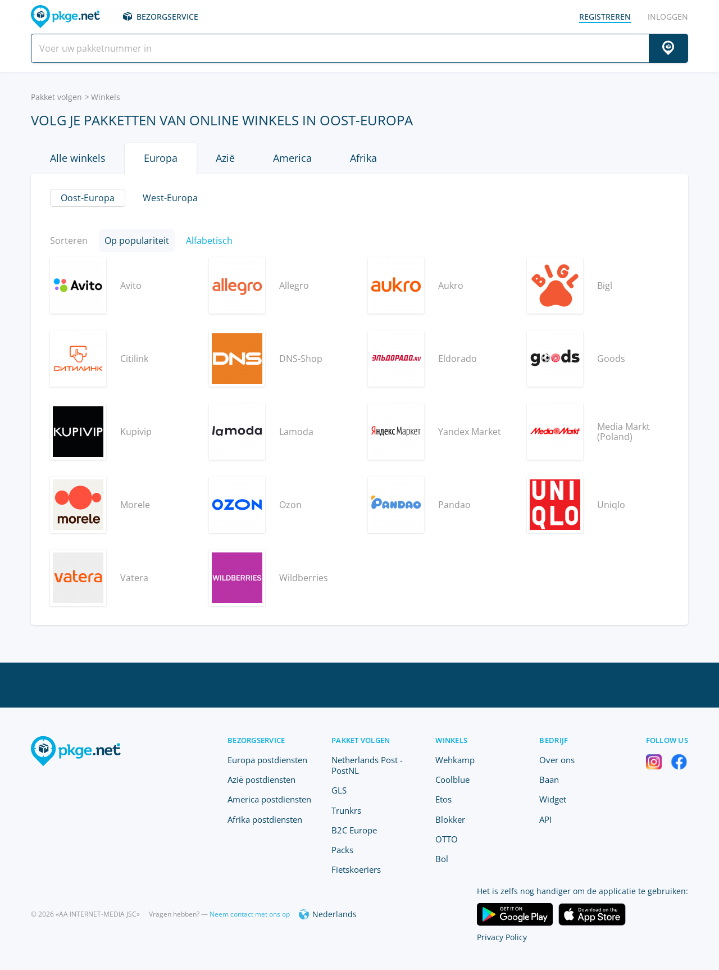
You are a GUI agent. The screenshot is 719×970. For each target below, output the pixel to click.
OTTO (446, 839)
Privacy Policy (502, 937)
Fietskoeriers (356, 869)
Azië (225, 158)
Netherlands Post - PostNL (367, 765)
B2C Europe (354, 830)
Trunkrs (346, 810)
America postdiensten (269, 799)
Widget (552, 799)
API (545, 819)
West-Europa (170, 198)
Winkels (105, 97)
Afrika (363, 158)
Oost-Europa (88, 198)
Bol (441, 858)
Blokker (450, 819)
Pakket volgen (56, 97)
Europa (161, 158)
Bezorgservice (167, 16)
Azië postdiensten (261, 779)
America (292, 158)
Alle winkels (78, 158)
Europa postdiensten (267, 759)
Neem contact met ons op (250, 914)
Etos (443, 799)
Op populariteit (136, 240)
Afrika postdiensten (264, 819)
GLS (339, 790)
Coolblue (452, 779)
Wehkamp (455, 759)
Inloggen (668, 16)
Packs (342, 849)
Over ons (557, 759)
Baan (549, 779)
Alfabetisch (209, 240)
